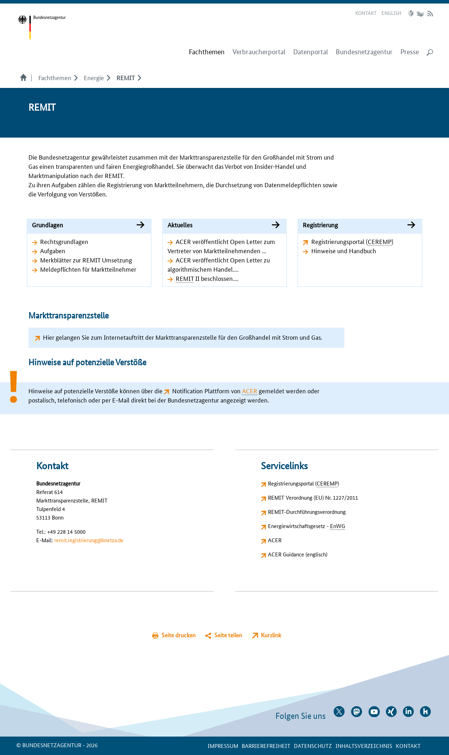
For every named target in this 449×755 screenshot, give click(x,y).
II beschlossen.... (207, 278)
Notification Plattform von (214, 390)
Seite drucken (178, 635)
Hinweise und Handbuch (343, 250)
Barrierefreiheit (266, 745)
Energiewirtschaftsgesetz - (306, 525)
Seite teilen (228, 635)
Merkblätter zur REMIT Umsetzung (86, 259)
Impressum (223, 745)
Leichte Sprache (411, 13)
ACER (274, 540)
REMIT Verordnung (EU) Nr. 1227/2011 (313, 497)
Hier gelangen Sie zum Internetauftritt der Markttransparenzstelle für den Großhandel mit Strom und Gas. (182, 337)
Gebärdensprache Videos (420, 13)
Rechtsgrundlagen (64, 241)
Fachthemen (54, 77)
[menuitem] (207, 52)
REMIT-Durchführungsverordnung (307, 511)
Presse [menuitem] (409, 52)
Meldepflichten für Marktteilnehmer (88, 269)
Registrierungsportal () (352, 241)
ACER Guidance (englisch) (297, 554)
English (391, 12)
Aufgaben (52, 250)
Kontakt (366, 12)
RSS (430, 13)
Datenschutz (313, 745)
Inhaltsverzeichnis (363, 745)
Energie (94, 77)
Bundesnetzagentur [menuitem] (364, 52)
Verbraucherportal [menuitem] (258, 52)
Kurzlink (271, 635)
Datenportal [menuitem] (310, 52)
